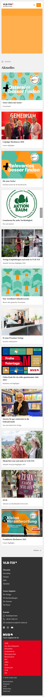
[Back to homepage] (8, 5)
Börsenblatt (8, 649)
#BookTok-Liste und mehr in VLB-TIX (18, 461)
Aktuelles (6, 584)
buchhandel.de (9, 651)
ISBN (6, 662)
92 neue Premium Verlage (13, 338)
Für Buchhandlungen (10, 598)
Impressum (6, 691)
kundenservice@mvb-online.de (16, 623)
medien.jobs (9, 668)
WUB (5, 500)
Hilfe (5, 580)
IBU (6, 659)
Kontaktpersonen (11, 616)
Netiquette (6, 684)
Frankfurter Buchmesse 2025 (14, 539)
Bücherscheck (9, 657)
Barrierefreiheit (8, 681)
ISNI (6, 665)
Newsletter (6, 573)
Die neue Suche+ (9, 181)
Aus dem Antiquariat (12, 646)
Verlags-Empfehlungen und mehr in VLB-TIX (21, 259)
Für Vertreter (7, 601)
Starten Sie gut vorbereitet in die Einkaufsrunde (16, 420)
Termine (6, 577)
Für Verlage (7, 594)
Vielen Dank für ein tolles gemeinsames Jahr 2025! (21, 378)
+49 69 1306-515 (11, 619)
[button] (38, 5)
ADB (6, 643)
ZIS (6, 673)
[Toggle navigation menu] (34, 5)
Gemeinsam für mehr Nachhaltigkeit (17, 220)
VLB (6, 670)
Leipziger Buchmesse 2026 (13, 142)
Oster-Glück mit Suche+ (12, 103)
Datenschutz (7, 689)
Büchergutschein (10, 654)
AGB (4, 686)
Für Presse (6, 605)
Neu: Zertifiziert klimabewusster (16, 299)
